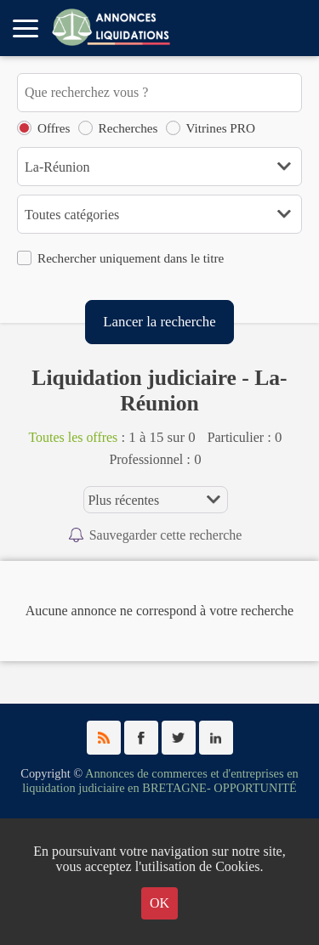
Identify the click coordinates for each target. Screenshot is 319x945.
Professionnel (146, 459)
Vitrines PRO (220, 128)
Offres (54, 128)
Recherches (128, 128)
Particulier (236, 437)
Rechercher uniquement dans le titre (130, 258)
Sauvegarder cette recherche (165, 535)
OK (159, 903)
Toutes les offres (72, 437)
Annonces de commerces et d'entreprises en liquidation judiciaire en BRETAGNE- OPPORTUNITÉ (160, 781)
